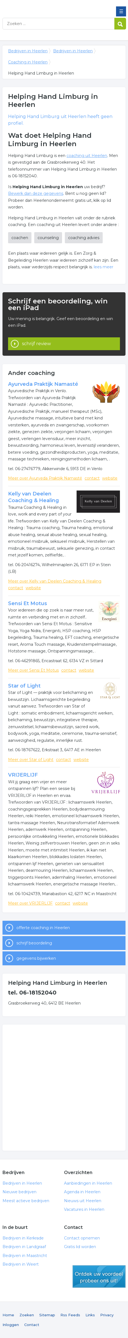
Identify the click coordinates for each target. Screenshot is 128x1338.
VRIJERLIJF (23, 775)
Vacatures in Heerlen (84, 1209)
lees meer (103, 266)
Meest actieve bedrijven (26, 1200)
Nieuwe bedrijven (19, 1191)
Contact (31, 1324)
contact (92, 478)
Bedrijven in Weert (21, 1264)
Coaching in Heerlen (28, 62)
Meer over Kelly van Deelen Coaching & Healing (54, 581)
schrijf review (36, 343)
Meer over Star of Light (30, 759)
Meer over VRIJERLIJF (30, 903)
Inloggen (11, 1324)
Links (90, 1315)
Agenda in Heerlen (82, 1191)
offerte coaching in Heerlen (43, 927)
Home (8, 1315)
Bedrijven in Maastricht (25, 1255)
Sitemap (47, 1315)
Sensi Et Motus (27, 603)
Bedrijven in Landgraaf (24, 1246)
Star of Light (24, 686)
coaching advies (83, 237)
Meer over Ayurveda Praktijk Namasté (45, 478)
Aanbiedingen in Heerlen (88, 1183)
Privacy (107, 1315)
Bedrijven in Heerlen (43, 6)
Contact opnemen (82, 1238)
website (109, 478)
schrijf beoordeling (34, 943)
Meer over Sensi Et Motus (33, 670)
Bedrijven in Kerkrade (23, 1238)
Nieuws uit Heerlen (82, 1200)
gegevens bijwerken (36, 958)
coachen (19, 237)
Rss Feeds (70, 1315)
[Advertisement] (64, 1087)
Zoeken (26, 1315)
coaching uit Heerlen (87, 155)
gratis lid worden (99, 1276)
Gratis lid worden (80, 1246)
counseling (48, 237)
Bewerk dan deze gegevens (35, 193)
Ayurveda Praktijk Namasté (43, 384)
